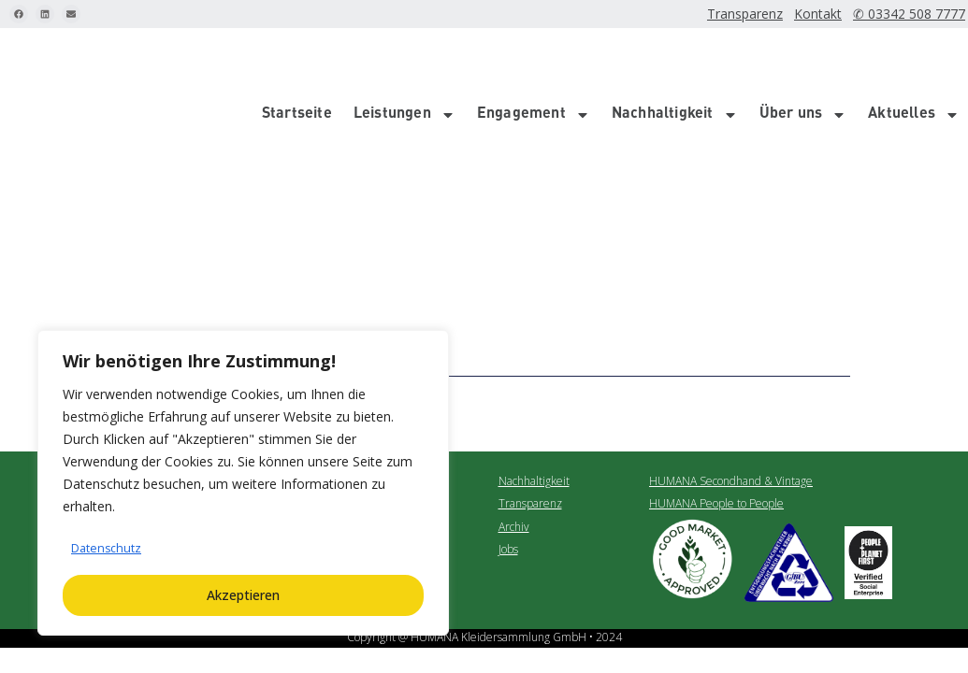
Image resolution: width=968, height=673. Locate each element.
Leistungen (404, 62)
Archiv (513, 421)
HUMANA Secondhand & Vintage (731, 375)
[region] (243, 483)
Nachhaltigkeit (675, 62)
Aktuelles (914, 62)
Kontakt (835, 14)
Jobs (508, 443)
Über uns (803, 62)
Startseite (297, 61)
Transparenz (765, 14)
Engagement (533, 62)
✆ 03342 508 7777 (916, 14)
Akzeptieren (243, 595)
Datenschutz (109, 548)
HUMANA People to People (716, 399)
